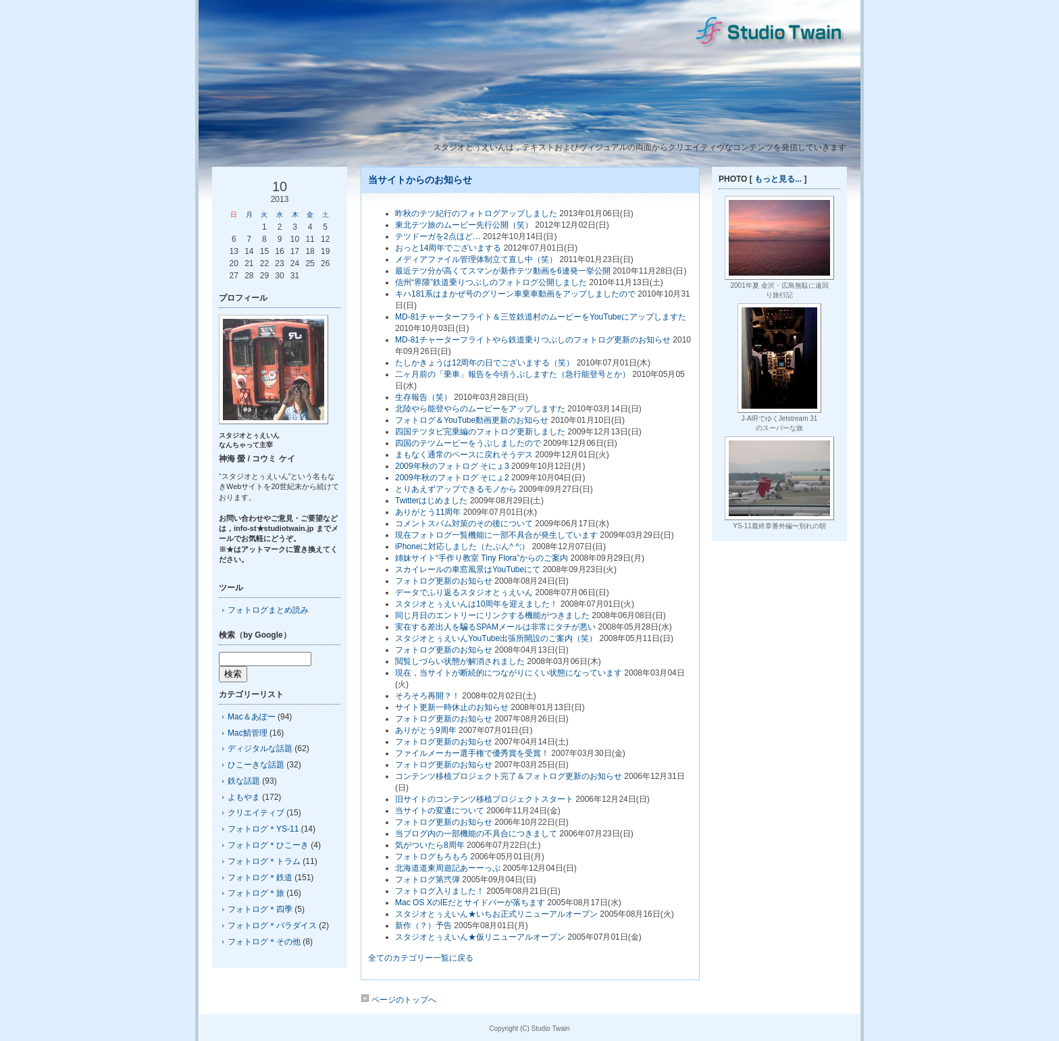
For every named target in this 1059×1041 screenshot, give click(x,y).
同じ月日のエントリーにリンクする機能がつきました (492, 615)
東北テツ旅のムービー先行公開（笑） (464, 225)
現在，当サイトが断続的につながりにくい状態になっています (508, 673)
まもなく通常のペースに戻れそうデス (464, 454)
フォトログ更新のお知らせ (443, 581)
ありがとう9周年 (426, 730)
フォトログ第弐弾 (427, 879)
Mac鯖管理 (247, 733)
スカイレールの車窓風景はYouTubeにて (467, 569)
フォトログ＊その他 (264, 941)
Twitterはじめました (431, 500)
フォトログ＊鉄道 (260, 877)
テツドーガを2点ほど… (438, 236)
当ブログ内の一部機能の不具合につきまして (476, 833)
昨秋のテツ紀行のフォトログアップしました (476, 213)
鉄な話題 (244, 781)
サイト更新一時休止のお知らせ (452, 707)
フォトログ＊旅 (256, 893)
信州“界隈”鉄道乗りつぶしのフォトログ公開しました (491, 282)
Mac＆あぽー (252, 716)
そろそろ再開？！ (427, 696)
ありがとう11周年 (428, 512)
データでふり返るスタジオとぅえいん (464, 592)
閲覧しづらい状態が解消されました (460, 661)
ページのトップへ (398, 1000)
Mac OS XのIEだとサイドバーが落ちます (470, 902)
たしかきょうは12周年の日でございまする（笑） (484, 362)
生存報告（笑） (423, 397)
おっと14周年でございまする (448, 248)
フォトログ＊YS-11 (263, 829)
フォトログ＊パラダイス (272, 925)
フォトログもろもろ (431, 856)
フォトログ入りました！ (439, 891)
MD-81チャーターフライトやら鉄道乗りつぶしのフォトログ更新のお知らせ (533, 340)
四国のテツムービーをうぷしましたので (468, 443)
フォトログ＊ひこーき (268, 845)
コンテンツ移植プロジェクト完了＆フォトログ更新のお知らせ (508, 776)
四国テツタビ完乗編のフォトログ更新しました (480, 431)
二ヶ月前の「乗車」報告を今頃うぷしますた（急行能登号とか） (512, 374)
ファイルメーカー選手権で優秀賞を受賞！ (472, 753)
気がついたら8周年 (430, 845)
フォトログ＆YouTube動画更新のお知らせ (471, 420)
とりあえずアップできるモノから (456, 489)
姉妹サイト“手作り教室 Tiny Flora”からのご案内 (481, 558)
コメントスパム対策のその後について (464, 523)
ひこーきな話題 (256, 764)
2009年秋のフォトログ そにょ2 (452, 477)
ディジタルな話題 (260, 748)
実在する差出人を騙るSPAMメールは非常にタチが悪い (495, 627)
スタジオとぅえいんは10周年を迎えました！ (476, 604)
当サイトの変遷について (439, 810)
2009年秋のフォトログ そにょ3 (452, 466)
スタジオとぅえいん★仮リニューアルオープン (480, 937)
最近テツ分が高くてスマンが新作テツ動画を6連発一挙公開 (503, 271)
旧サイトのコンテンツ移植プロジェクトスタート (484, 799)
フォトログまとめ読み (268, 610)
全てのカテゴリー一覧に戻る (420, 958)
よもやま (244, 797)
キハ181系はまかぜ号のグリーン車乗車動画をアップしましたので (515, 294)
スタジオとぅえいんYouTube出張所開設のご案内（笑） (496, 638)
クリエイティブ (256, 812)
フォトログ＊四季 (260, 909)
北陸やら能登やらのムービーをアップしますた (480, 408)
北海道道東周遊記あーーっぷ (447, 868)
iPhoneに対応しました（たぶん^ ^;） (462, 546)
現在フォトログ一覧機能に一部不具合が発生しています (496, 535)
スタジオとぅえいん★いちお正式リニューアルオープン (496, 914)
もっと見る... (778, 179)
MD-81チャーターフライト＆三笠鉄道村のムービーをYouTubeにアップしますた (540, 317)
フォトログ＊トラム (264, 861)
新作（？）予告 (423, 925)
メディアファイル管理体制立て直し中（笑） (476, 259)
